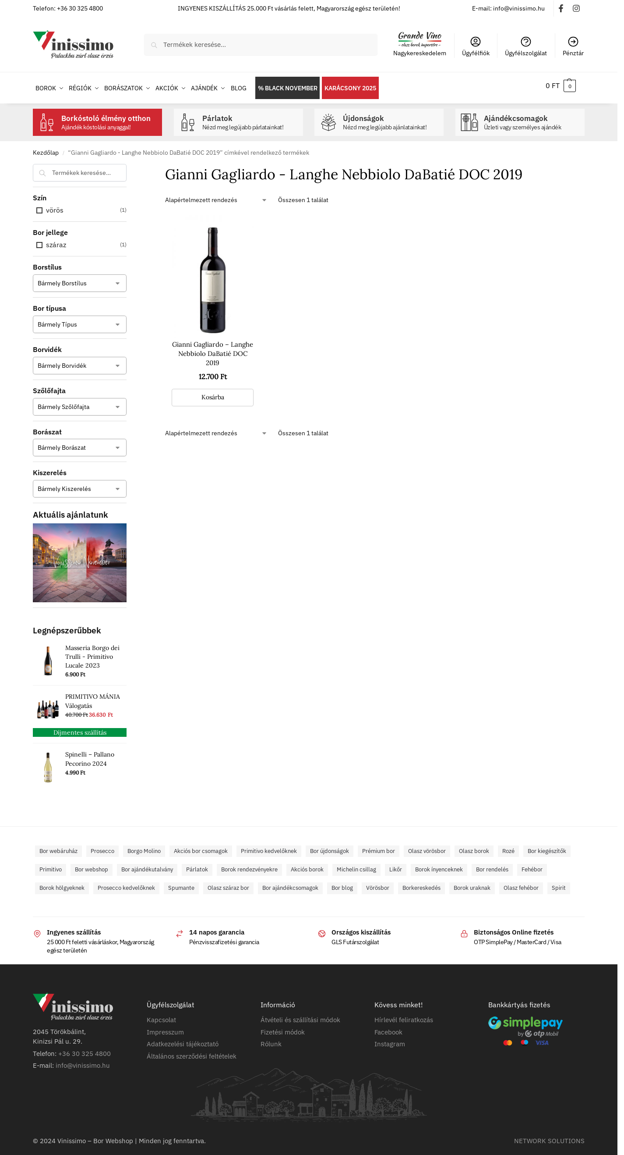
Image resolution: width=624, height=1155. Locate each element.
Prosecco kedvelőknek (126, 883)
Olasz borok (474, 845)
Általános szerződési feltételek (191, 1051)
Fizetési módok (283, 1027)
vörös (54, 205)
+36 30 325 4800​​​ (84, 1048)
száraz (56, 239)
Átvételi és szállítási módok (300, 1015)
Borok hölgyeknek (62, 883)
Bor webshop (91, 864)
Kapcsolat (161, 1015)
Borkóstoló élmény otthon (109, 118)
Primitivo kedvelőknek (269, 845)
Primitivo (50, 864)
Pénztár (573, 46)
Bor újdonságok (329, 845)
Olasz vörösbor (427, 845)
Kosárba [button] (212, 392)
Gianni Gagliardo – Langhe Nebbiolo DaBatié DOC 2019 (212, 348)
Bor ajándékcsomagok (290, 883)
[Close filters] (129, 164)
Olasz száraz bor (228, 883)
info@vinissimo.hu (83, 1060)
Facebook (388, 1027)
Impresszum (165, 1027)
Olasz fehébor (521, 883)
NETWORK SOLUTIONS (549, 1135)
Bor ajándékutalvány (147, 864)
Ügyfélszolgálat (526, 46)
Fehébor (532, 864)
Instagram (389, 1039)
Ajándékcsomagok (532, 118)
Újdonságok (391, 118)
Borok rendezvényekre (249, 864)
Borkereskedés (421, 883)
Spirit (559, 883)
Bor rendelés (492, 864)
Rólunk (271, 1039)
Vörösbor (377, 883)
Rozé (508, 845)
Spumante (181, 883)
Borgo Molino (144, 845)
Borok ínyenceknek (439, 864)
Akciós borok (307, 864)
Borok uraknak (472, 883)
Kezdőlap (46, 148)
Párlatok (250, 118)
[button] (561, 85)
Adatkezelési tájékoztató (183, 1039)
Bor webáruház (58, 845)
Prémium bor (378, 845)
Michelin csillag (356, 864)
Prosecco (102, 845)
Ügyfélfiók (476, 46)
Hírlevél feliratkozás (403, 1015)
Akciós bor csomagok (201, 845)
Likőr (395, 864)
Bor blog (342, 883)
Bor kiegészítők (547, 845)
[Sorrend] (216, 195)
